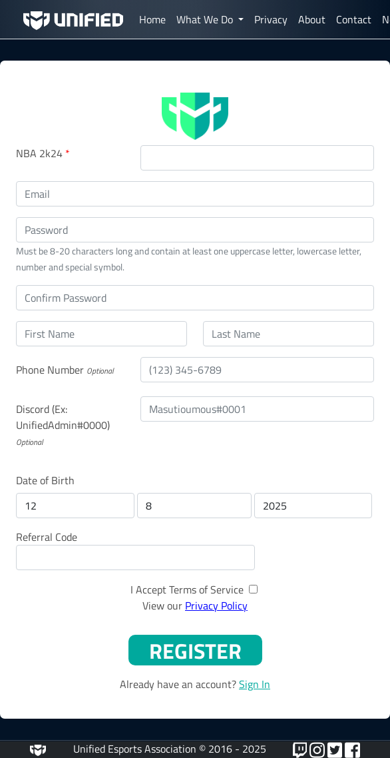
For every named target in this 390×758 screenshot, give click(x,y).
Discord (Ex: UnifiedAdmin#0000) (63, 417)
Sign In (254, 684)
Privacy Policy (216, 605)
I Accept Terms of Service (187, 589)
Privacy (271, 19)
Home (152, 19)
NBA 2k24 (43, 153)
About (311, 19)
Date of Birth (45, 480)
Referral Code (46, 537)
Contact (353, 19)
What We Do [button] (206, 19)
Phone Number (50, 369)
